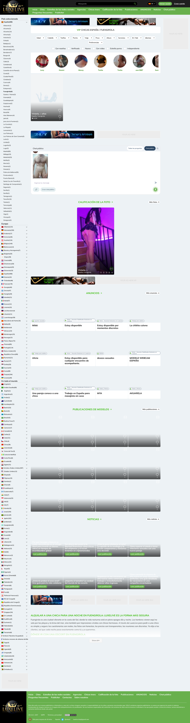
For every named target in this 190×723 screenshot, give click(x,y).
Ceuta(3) (6, 73)
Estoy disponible (73, 325)
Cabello (50, 38)
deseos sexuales (105, 358)
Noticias (157, 9)
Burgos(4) (6, 55)
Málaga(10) (7, 154)
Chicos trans (94, 9)
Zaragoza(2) (7, 220)
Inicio (34, 9)
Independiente (133, 48)
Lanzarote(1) (7, 130)
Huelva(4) (6, 106)
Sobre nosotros (81, 697)
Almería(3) (7, 34)
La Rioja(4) (7, 127)
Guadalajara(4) (8, 100)
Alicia (35, 358)
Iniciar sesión (165, 4)
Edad (39, 38)
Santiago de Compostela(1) (12, 184)
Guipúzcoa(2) (7, 103)
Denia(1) (6, 85)
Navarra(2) (7, 166)
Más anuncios (152, 293)
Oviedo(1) (6, 169)
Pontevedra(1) (8, 175)
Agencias (81, 9)
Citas (42, 9)
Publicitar (59, 12)
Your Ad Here (14, 681)
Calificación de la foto (112, 9)
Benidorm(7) (7, 52)
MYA (99, 393)
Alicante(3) (7, 28)
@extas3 (65, 719)
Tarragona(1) (7, 196)
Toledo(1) (6, 202)
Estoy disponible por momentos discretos (108, 326)
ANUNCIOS (145, 9)
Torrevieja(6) (7, 205)
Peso (97, 38)
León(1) (6, 139)
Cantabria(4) (7, 64)
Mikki (35, 325)
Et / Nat (135, 38)
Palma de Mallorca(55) (11, 172)
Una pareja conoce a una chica (45, 394)
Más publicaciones (150, 409)
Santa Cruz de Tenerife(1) (11, 181)
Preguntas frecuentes (42, 12)
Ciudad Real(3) (8, 76)
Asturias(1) (7, 37)
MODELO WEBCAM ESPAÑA (140, 359)
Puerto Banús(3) (8, 178)
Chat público (169, 9)
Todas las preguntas (135, 148)
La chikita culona (138, 325)
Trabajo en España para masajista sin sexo (77, 394)
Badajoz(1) (7, 43)
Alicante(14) (7, 31)
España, (34, 116)
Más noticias (153, 519)
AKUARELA (136, 393)
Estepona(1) (7, 88)
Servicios (121, 38)
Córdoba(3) (7, 79)
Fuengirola (41, 116)
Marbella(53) (7, 157)
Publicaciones (131, 9)
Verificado (75, 48)
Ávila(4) (6, 40)
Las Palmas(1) (8, 133)
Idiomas (148, 38)
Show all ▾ (95, 640)
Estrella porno (116, 48)
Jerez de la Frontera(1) (10, 121)
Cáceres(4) (7, 58)
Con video (100, 48)
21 (39, 114)
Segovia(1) (7, 187)
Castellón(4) (7, 67)
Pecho (75, 38)
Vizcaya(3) (6, 217)
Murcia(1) (6, 163)
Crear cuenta (179, 4)
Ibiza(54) (6, 112)
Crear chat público (48, 189)
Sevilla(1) (6, 190)
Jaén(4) (5, 118)
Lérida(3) (6, 142)
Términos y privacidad (55, 715)
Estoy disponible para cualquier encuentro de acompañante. (77, 361)
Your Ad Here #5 (128, 280)
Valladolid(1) (7, 211)
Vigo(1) (5, 214)
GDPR (43, 715)
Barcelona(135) (8, 46)
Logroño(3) (7, 145)
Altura (109, 38)
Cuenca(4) (6, 82)
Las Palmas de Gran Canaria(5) (13, 136)
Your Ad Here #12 (79, 600)
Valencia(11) (7, 208)
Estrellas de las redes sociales (61, 9)
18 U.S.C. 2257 (33, 715)
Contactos (67, 697)
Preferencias (94, 42)
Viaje (87, 38)
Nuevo (88, 48)
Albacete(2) (7, 25)
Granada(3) (7, 97)
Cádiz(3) (6, 61)
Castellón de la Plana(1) (11, 70)
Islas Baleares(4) (9, 115)
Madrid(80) (7, 151)
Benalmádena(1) (9, 49)
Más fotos (154, 202)
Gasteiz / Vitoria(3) (9, 94)
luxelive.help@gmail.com (81, 719)
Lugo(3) (6, 148)
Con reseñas (60, 48)
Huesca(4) (6, 109)
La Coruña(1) (7, 124)
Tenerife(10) (7, 199)
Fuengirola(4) (7, 91)
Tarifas (63, 38)
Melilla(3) (6, 160)
